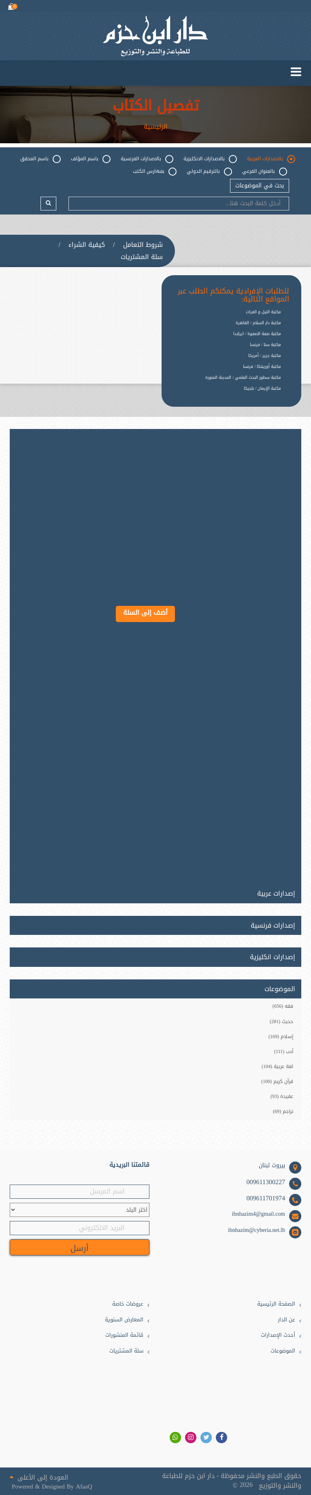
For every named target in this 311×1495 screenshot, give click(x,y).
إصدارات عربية (276, 892)
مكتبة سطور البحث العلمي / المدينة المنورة (243, 377)
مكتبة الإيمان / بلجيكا (262, 388)
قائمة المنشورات (124, 1335)
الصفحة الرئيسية (276, 1304)
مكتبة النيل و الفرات (263, 312)
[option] (225, 395)
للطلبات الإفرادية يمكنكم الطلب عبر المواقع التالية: (233, 295)
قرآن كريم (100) (277, 1081)
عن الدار (286, 1320)
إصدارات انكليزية (272, 957)
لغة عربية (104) (277, 1066)
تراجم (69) (283, 1111)
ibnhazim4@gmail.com (258, 1214)
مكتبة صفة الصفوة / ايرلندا (257, 334)
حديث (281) (281, 1021)
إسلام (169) (280, 1036)
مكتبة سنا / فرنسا (265, 344)
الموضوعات (283, 1351)
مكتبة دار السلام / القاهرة (258, 323)
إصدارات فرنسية (273, 925)
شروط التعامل (143, 245)
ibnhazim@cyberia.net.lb (256, 1230)
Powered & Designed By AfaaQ (52, 1486)
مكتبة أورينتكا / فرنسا (262, 366)
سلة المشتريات (142, 257)
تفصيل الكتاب (156, 106)
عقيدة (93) (282, 1096)
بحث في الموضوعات (259, 185)
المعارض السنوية (124, 1320)
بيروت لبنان (272, 1166)
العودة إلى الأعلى (39, 1477)
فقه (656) (283, 1006)
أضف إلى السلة (145, 612)
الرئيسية (156, 126)
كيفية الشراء (86, 245)
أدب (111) (283, 1051)
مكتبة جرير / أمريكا (264, 355)
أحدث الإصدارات (278, 1335)
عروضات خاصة (127, 1304)
